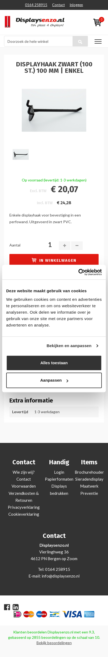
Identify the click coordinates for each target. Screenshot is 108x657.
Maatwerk (89, 486)
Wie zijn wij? (24, 472)
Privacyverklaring (24, 507)
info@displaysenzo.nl (61, 576)
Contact (58, 5)
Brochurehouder (89, 472)
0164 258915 (36, 5)
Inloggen (76, 5)
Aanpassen (54, 380)
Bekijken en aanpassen (68, 345)
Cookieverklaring (23, 514)
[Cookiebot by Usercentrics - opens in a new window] (78, 272)
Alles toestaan (54, 362)
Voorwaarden (24, 486)
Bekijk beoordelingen (54, 642)
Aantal (14, 245)
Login (59, 472)
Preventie (89, 493)
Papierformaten (59, 479)
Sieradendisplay (89, 479)
